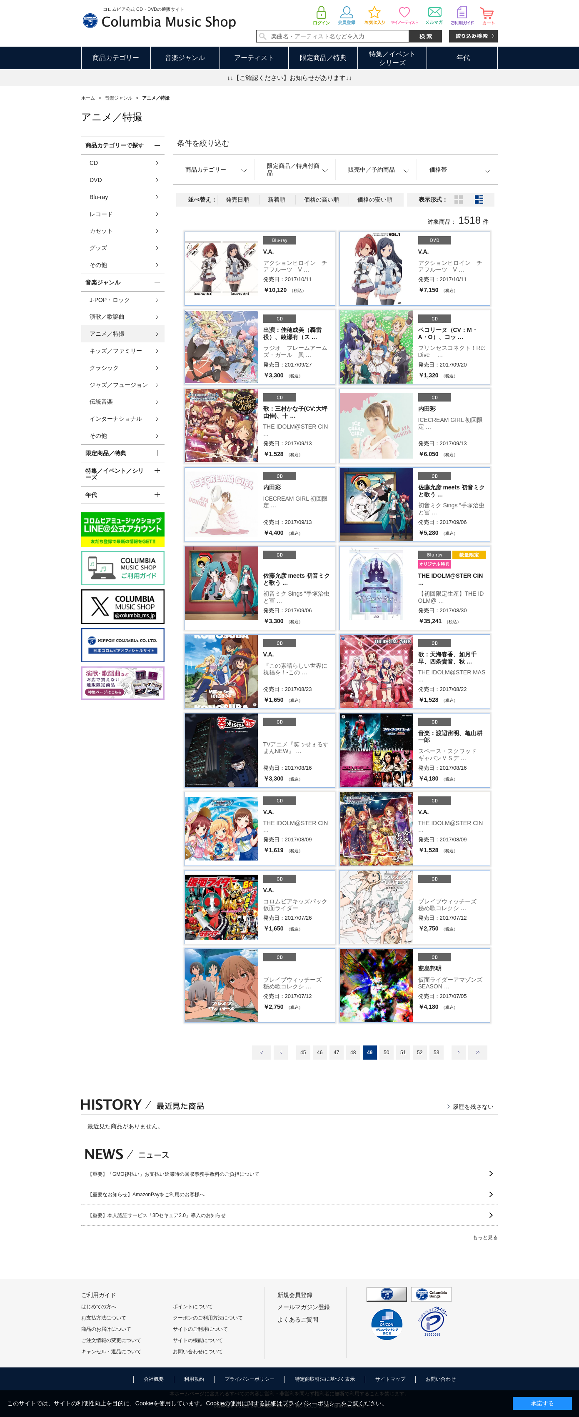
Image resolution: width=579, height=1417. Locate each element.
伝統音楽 (101, 401)
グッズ (98, 247)
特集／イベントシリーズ (392, 58)
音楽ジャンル (185, 57)
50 (386, 1052)
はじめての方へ (98, 1307)
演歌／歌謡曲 (107, 316)
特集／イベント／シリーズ (114, 474)
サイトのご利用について (200, 1329)
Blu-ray (99, 197)
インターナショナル (116, 418)
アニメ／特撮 (107, 333)
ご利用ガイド (98, 1295)
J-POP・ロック (110, 300)
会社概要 (154, 1379)
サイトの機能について (198, 1340)
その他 (98, 265)
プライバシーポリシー (250, 1379)
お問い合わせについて (198, 1352)
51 (403, 1052)
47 (336, 1052)
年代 (463, 57)
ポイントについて (193, 1307)
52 (419, 1052)
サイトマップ (390, 1379)
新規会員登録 (294, 1295)
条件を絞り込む (203, 143)
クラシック (104, 367)
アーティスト (254, 57)
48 (353, 1052)
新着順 (276, 199)
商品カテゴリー (115, 57)
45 (303, 1052)
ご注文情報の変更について (111, 1340)
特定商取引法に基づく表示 (325, 1379)
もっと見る (485, 1237)
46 (319, 1052)
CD (94, 163)
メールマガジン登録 (303, 1307)
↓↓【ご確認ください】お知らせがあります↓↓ (289, 77)
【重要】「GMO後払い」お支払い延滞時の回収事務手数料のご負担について (173, 1174)
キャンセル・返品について (111, 1352)
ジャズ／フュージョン (119, 385)
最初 (261, 1052)
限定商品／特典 (323, 57)
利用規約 (194, 1379)
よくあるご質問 (297, 1319)
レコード (101, 214)
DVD (96, 180)
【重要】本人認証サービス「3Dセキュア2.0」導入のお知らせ (156, 1215)
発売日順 (237, 199)
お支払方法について (103, 1318)
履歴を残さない (473, 1106)
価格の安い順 (374, 199)
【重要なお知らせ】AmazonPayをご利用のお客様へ (146, 1194)
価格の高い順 (321, 199)
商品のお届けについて (106, 1329)
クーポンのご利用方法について (208, 1318)
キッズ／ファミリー (116, 350)
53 (436, 1052)
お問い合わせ (441, 1379)
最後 (477, 1052)
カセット (101, 230)
